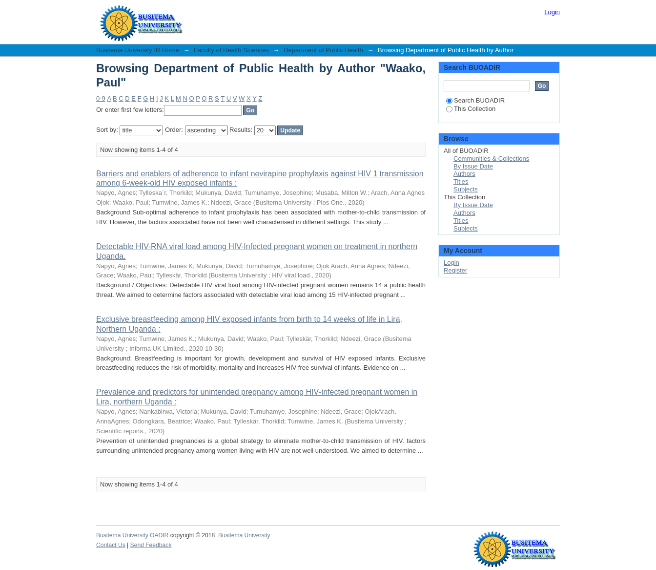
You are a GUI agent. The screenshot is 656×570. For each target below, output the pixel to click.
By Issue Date (473, 166)
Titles (461, 181)
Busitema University (244, 535)
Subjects (465, 189)
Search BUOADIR (475, 100)
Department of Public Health (323, 50)
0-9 (100, 98)
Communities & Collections (491, 158)
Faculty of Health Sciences (231, 50)
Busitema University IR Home (137, 50)
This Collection (470, 108)
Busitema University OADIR (132, 535)
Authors (464, 173)
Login (552, 12)
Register (455, 270)
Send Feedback (151, 545)
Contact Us (110, 545)
